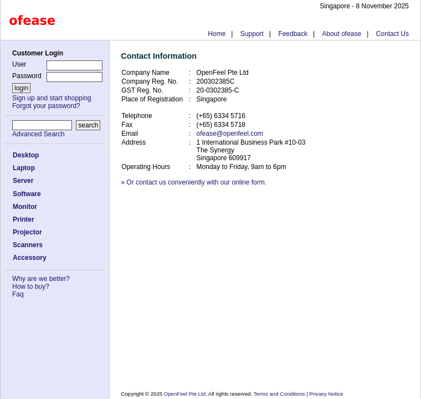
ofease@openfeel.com (230, 133)
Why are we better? (41, 279)
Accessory (30, 258)
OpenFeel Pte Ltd (185, 394)
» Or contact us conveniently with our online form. (193, 182)
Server (23, 181)
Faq (18, 294)
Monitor (25, 207)
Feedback (292, 34)
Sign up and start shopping (51, 98)
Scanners (28, 245)
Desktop (26, 155)
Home (216, 34)
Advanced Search (38, 134)
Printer (23, 219)
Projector (27, 232)
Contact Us (392, 34)
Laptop (24, 168)
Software (27, 194)
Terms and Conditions (280, 394)
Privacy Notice (325, 394)
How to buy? (30, 286)
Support (252, 34)
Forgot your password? (46, 106)
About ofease (341, 34)
